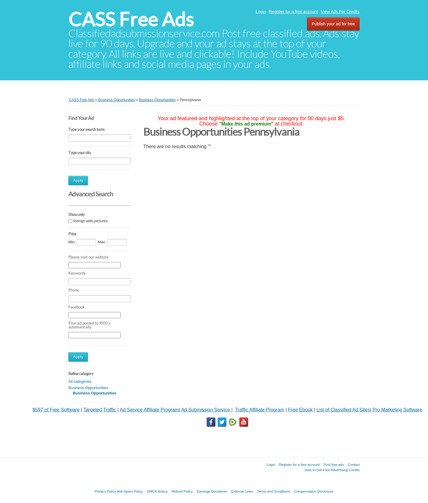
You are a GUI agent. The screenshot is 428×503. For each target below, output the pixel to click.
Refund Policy (182, 491)
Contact (354, 464)
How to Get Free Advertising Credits (332, 470)
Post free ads (333, 464)
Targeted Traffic (100, 409)
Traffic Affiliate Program (259, 409)
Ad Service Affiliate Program (149, 409)
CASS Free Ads (131, 19)
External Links (242, 491)
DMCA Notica (157, 491)
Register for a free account (293, 11)
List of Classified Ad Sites (343, 409)
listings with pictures (90, 221)
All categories (80, 381)
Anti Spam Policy (130, 491)
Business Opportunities (88, 388)
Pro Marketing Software (397, 409)
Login (261, 11)
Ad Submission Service (205, 409)
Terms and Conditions (273, 491)
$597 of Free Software (56, 409)
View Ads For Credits (340, 11)
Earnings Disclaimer (212, 491)
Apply (78, 180)
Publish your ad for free (333, 23)
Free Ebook (300, 409)
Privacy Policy (105, 491)
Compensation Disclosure (313, 491)
